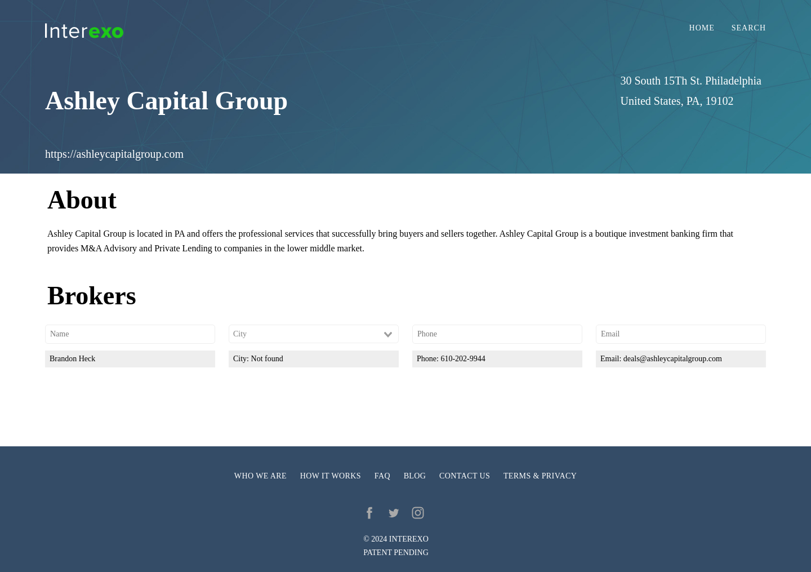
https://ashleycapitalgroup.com (114, 154)
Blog (415, 476)
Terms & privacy (540, 476)
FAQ (382, 476)
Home (702, 28)
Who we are (260, 476)
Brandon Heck (72, 358)
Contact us (464, 476)
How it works (330, 476)
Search (749, 28)
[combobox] (314, 334)
